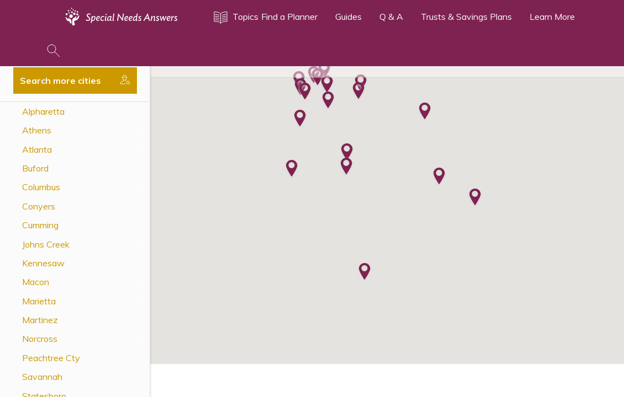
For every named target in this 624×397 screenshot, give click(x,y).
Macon (35, 281)
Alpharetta (43, 111)
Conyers (38, 206)
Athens (36, 130)
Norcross (39, 338)
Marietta (39, 301)
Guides (348, 16)
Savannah (42, 376)
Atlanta (37, 149)
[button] (305, 92)
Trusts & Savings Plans (466, 16)
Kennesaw (43, 263)
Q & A (391, 16)
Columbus (41, 186)
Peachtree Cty (51, 357)
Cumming (40, 224)
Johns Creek (46, 244)
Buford (35, 168)
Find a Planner (289, 16)
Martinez (40, 319)
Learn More (552, 16)
